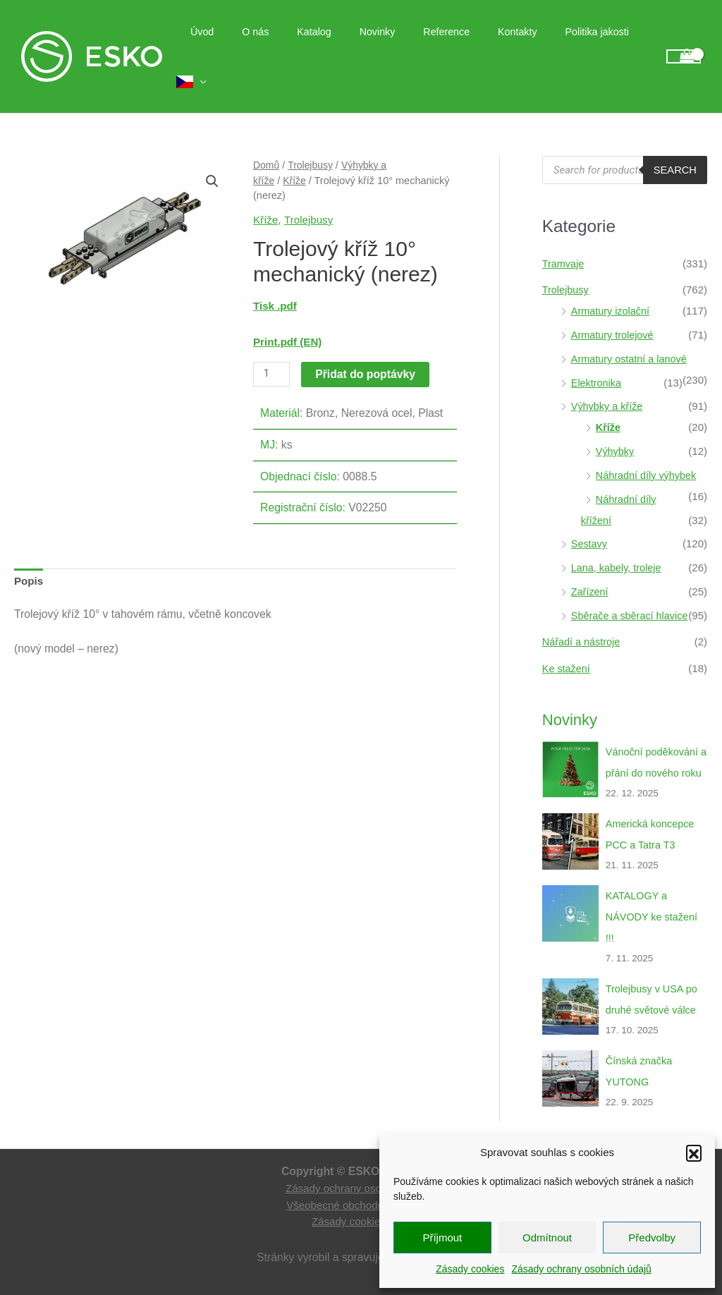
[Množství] (272, 348)
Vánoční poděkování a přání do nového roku (654, 746)
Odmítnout (547, 1238)
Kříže (295, 154)
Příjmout (442, 1238)
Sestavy (589, 518)
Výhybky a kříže (608, 381)
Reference (446, 43)
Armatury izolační (612, 285)
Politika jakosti (580, 43)
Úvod (233, 43)
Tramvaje (564, 237)
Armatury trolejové (614, 309)
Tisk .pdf (275, 280)
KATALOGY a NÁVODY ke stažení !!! (654, 911)
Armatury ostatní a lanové (631, 333)
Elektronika (597, 357)
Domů (267, 139)
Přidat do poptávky (367, 348)
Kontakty (508, 43)
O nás (279, 43)
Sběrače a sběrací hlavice (632, 589)
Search (674, 144)
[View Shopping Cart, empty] (683, 44)
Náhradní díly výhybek (648, 450)
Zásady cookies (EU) (361, 1217)
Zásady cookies (470, 1269)
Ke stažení (567, 643)
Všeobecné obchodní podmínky (361, 1200)
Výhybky (616, 426)
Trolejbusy (311, 139)
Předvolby (651, 1238)
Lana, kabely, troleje (618, 542)
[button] (694, 1152)
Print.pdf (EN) (288, 316)
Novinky (385, 43)
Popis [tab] (29, 556)
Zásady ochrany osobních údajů (581, 1269)
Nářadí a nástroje (582, 616)
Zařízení (590, 566)
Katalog (330, 43)
